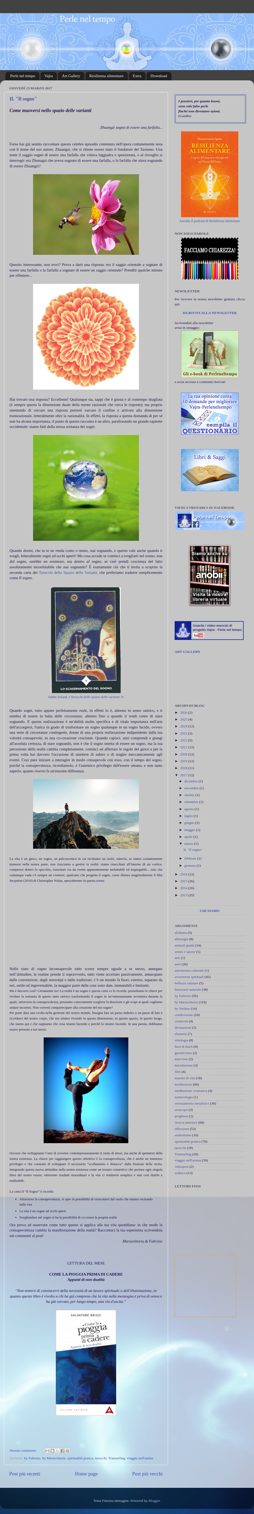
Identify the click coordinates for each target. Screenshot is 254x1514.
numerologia (184, 1097)
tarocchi (100, 1458)
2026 (184, 712)
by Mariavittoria (54, 1458)
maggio (190, 830)
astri (178, 964)
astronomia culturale (189, 970)
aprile (188, 837)
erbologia (181, 1040)
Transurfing (116, 1458)
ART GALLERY (187, 652)
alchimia (181, 933)
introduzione (184, 1065)
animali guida (184, 945)
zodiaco (180, 1173)
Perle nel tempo (22, 76)
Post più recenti (24, 1473)
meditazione (183, 1084)
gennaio (190, 865)
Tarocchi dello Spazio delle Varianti (68, 572)
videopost (182, 1167)
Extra (137, 76)
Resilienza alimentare (106, 76)
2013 (184, 895)
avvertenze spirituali (189, 977)
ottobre (190, 795)
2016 (184, 874)
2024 (184, 726)
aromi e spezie (185, 952)
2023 (184, 733)
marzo (189, 844)
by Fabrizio (32, 1458)
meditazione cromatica (191, 1091)
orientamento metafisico (192, 1103)
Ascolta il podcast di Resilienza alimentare (209, 221)
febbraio (190, 858)
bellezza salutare (186, 983)
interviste (181, 1059)
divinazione (183, 1028)
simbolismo (183, 1135)
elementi (181, 1034)
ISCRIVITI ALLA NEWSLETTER (210, 313)
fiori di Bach (184, 1047)
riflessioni (182, 1129)
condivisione (184, 1015)
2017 (184, 775)
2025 (184, 719)
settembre (191, 802)
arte (177, 958)
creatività (181, 1021)
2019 (184, 761)
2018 (184, 768)
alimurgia (181, 939)
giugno (189, 823)
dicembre (191, 781)
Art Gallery (71, 76)
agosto (189, 809)
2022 (184, 740)
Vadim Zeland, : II (86, 697)
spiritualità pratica (80, 1458)
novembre (191, 788)
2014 (184, 888)
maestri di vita (185, 1078)
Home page (86, 1473)
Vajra (48, 76)
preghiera (181, 1116)
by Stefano (182, 1008)
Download (159, 76)
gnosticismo (183, 1053)
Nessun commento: (24, 1450)
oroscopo (181, 1110)
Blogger (154, 1501)
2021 (184, 747)
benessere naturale (188, 989)
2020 (184, 754)
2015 (184, 881)
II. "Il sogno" (23, 98)
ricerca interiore (186, 1122)
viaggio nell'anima (140, 1458)
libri (178, 1072)
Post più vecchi (147, 1473)
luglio (189, 816)
